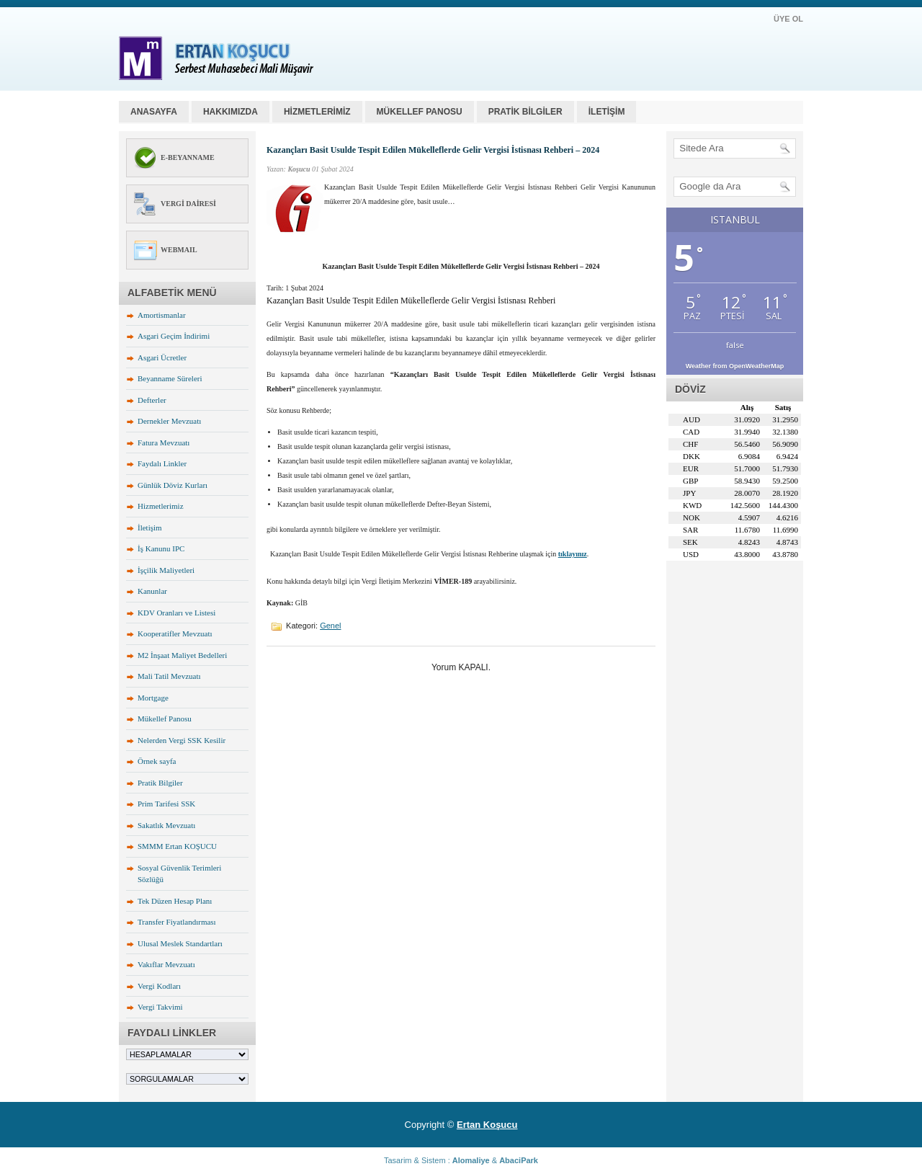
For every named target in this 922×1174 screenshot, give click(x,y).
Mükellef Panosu (165, 718)
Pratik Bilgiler (160, 782)
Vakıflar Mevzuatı (166, 964)
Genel (330, 625)
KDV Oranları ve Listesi (176, 612)
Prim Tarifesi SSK (166, 803)
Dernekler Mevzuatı (169, 421)
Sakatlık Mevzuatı (166, 825)
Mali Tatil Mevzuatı (169, 676)
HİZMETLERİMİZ (317, 112)
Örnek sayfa (157, 761)
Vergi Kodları (159, 986)
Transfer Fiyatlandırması (177, 921)
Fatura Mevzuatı (163, 442)
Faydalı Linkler (162, 463)
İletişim (150, 527)
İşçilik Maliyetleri (166, 570)
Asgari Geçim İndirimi (174, 336)
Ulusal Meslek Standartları (180, 943)
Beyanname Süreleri (170, 378)
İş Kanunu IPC (161, 548)
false (735, 344)
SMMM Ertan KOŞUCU (177, 846)
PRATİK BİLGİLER (525, 112)
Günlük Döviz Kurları (172, 485)
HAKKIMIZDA (230, 112)
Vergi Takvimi (160, 1006)
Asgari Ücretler (162, 357)
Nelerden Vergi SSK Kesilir (181, 740)
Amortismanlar (162, 315)
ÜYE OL (788, 18)
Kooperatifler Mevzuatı (175, 633)
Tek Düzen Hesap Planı (175, 901)
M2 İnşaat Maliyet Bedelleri (182, 655)
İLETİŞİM (606, 112)
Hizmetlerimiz (161, 506)
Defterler (152, 400)
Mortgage (153, 697)
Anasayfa (153, 112)
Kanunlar (152, 591)
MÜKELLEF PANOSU (419, 112)
